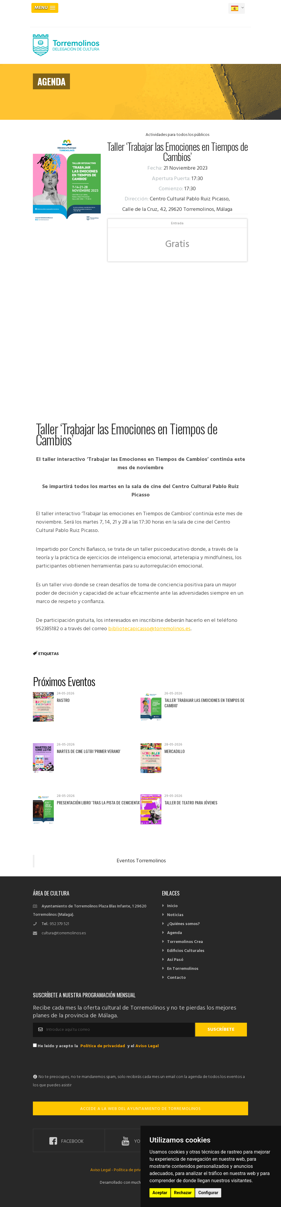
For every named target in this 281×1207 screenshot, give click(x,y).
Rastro (63, 700)
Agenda (174, 933)
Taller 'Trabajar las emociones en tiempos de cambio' (204, 702)
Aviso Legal (147, 1046)
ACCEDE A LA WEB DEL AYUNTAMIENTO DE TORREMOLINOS (140, 1108)
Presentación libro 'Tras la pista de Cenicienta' (98, 802)
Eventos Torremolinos (141, 861)
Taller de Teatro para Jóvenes (190, 802)
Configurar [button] (208, 1192)
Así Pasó (175, 959)
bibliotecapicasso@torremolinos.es (149, 629)
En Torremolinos (182, 968)
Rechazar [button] (183, 1192)
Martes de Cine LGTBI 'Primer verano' (88, 751)
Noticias (175, 915)
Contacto (176, 977)
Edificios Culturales (185, 950)
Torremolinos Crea (185, 941)
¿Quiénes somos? (183, 924)
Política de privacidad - (134, 1170)
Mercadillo (174, 751)
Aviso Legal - (102, 1170)
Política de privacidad (102, 1046)
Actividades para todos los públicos (177, 134)
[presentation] (78, 1061)
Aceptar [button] (159, 1192)
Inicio (172, 906)
